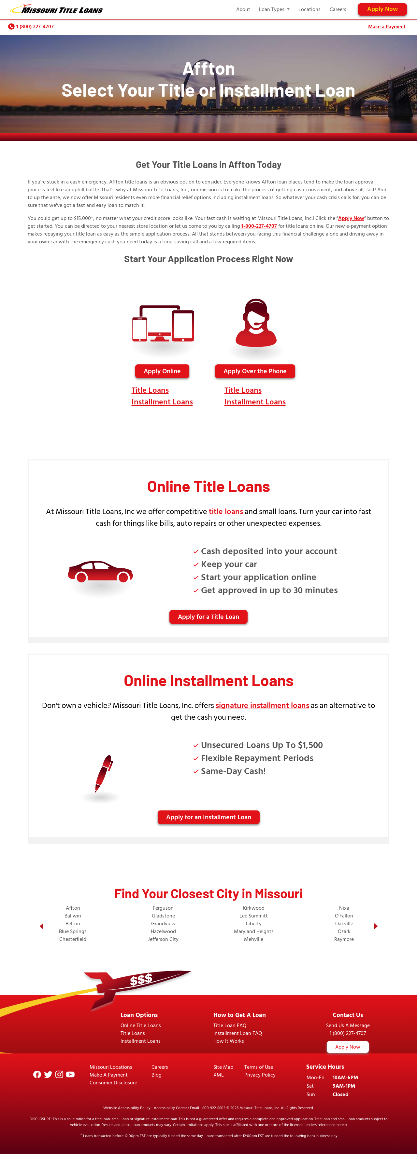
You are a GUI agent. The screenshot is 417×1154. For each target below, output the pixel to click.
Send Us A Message (348, 1025)
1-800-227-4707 (259, 226)
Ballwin (73, 916)
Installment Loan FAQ (237, 1033)
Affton (73, 908)
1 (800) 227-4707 (35, 26)
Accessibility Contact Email (176, 1108)
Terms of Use (258, 1067)
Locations (309, 9)
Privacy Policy (260, 1075)
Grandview (163, 923)
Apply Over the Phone (255, 371)
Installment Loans (162, 402)
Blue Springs (73, 931)
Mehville (253, 939)
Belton (72, 923)
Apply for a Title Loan (208, 617)
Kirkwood (254, 908)
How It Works (228, 1041)
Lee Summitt (253, 916)
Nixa (344, 908)
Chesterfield (72, 939)
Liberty (254, 923)
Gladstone (163, 916)
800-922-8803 (213, 1108)
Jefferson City (163, 939)
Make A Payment (109, 1075)
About (243, 9)
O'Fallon (344, 916)
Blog (156, 1075)
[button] (41, 926)
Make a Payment (387, 26)
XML (218, 1075)
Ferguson (163, 908)
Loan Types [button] (272, 9)
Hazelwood (163, 931)
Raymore (344, 939)
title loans (226, 511)
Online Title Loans (141, 1025)
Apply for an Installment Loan (208, 817)
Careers (338, 9)
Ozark (344, 931)
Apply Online (162, 371)
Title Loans (150, 390)
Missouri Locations (111, 1067)
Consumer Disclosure (113, 1083)
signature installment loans (262, 705)
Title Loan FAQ (229, 1025)
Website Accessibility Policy (127, 1108)
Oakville (344, 923)
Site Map (223, 1067)
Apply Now (382, 9)
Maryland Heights (254, 931)
